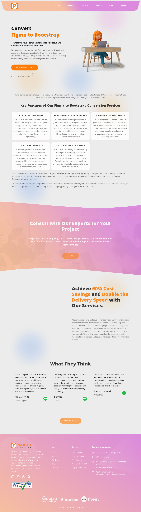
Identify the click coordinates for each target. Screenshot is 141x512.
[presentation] (69, 411)
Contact (123, 6)
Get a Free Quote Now (25, 69)
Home (57, 6)
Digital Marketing (79, 467)
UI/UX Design (77, 452)
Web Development (79, 464)
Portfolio (98, 6)
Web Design (77, 460)
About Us (84, 6)
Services (70, 6)
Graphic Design (78, 456)
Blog (111, 6)
